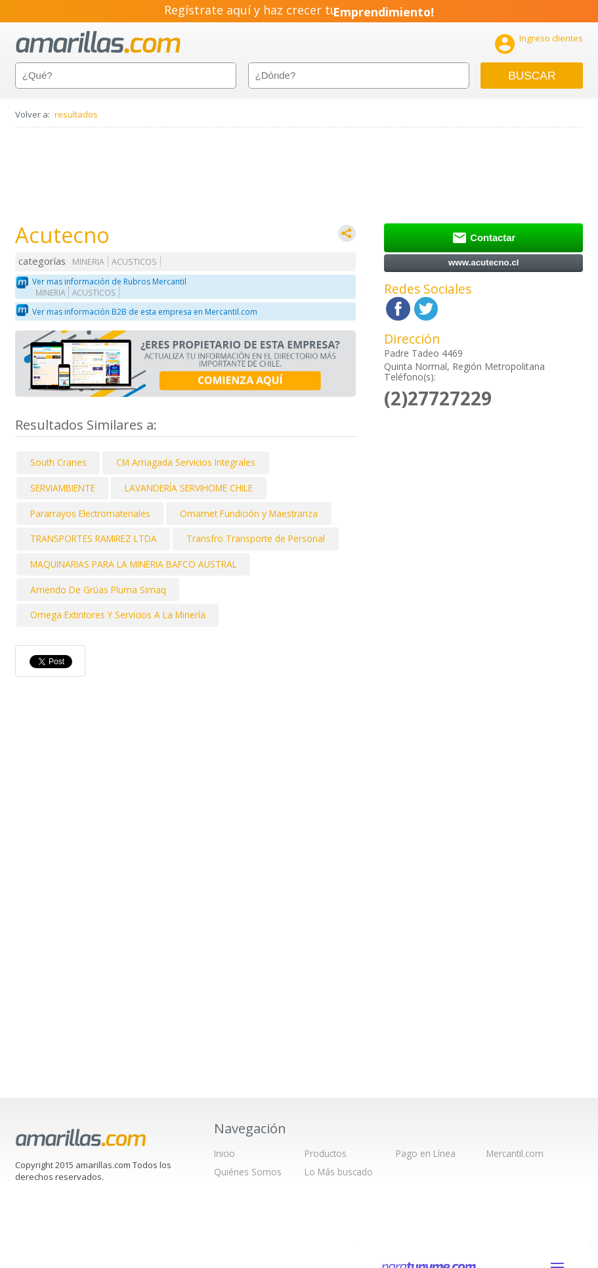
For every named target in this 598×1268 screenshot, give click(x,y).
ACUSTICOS (134, 261)
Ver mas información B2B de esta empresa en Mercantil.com (144, 311)
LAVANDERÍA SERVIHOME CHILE (189, 488)
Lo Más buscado (339, 1172)
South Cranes (58, 462)
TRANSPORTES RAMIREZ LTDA (93, 538)
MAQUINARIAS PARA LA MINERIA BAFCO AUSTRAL (133, 564)
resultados (76, 114)
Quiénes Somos (248, 1172)
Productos (326, 1153)
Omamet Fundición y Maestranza (249, 513)
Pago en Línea (426, 1153)
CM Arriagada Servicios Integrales (185, 462)
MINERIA (88, 261)
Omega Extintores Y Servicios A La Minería (117, 614)
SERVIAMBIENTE (62, 488)
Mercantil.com (515, 1153)
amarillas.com (98, 42)
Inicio (224, 1153)
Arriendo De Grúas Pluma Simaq (98, 589)
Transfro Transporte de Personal (255, 538)
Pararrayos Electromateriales (90, 513)
